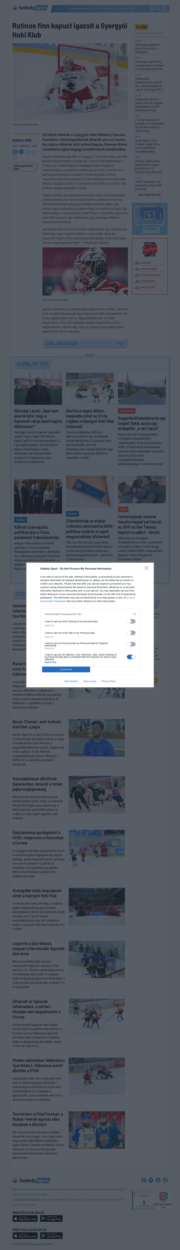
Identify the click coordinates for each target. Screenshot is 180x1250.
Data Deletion (71, 681)
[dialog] (90, 625)
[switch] (131, 621)
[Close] (147, 569)
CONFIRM (66, 669)
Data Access (89, 681)
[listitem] (90, 614)
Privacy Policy (108, 681)
